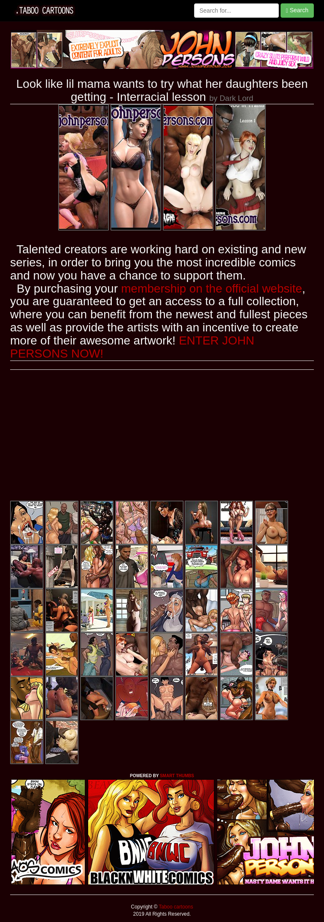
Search (297, 10)
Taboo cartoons (175, 907)
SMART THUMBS (177, 775)
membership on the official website (211, 288)
